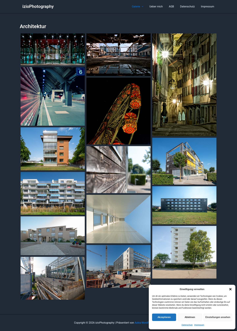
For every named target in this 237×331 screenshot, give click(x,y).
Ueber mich (159, 6)
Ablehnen (190, 317)
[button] (230, 289)
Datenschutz (187, 325)
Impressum (199, 325)
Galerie (141, 6)
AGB (173, 6)
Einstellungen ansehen (217, 317)
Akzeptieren (164, 317)
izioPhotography (38, 6)
